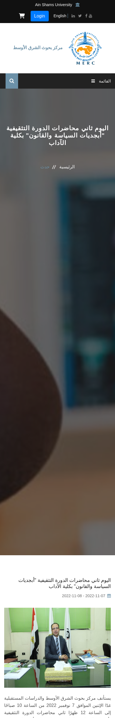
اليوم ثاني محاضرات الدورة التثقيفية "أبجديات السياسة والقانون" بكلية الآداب (64, 583)
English (59, 16)
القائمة (101, 81)
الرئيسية (67, 166)
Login (39, 16)
